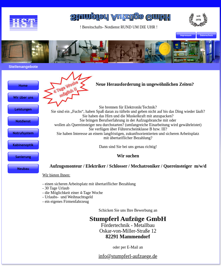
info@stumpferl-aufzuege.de (127, 256)
